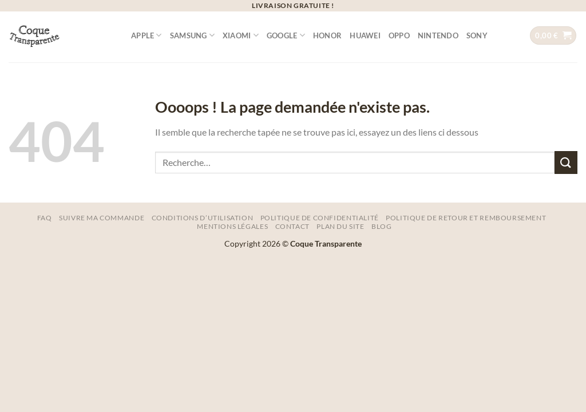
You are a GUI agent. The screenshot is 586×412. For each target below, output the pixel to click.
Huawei (365, 35)
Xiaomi (241, 35)
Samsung (192, 35)
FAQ (44, 217)
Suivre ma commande (101, 217)
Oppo (399, 35)
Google (286, 35)
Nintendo (438, 35)
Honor (327, 35)
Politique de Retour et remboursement (466, 217)
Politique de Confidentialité (319, 217)
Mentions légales (232, 226)
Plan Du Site (340, 226)
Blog (381, 226)
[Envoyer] (566, 162)
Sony (477, 35)
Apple (146, 35)
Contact (292, 226)
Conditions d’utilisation (203, 217)
